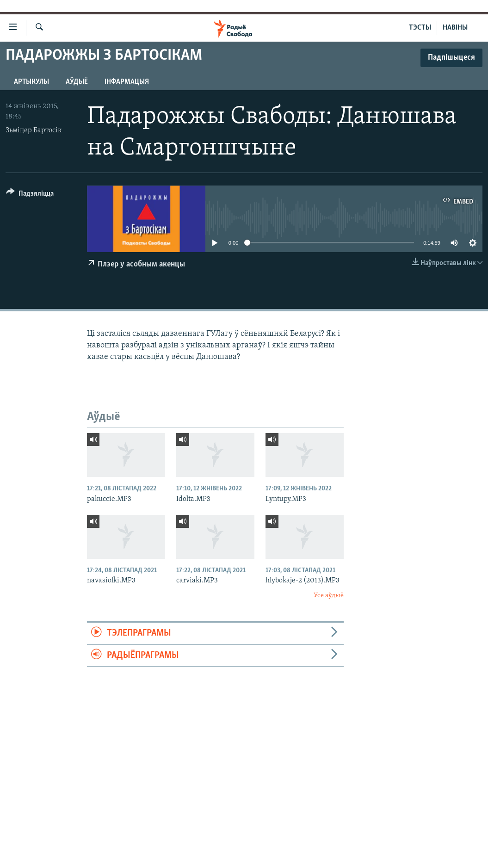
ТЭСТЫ (420, 27)
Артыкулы (31, 82)
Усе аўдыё (329, 595)
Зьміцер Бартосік (34, 130)
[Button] (30, 195)
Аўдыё (77, 82)
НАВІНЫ (455, 27)
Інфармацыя (127, 82)
